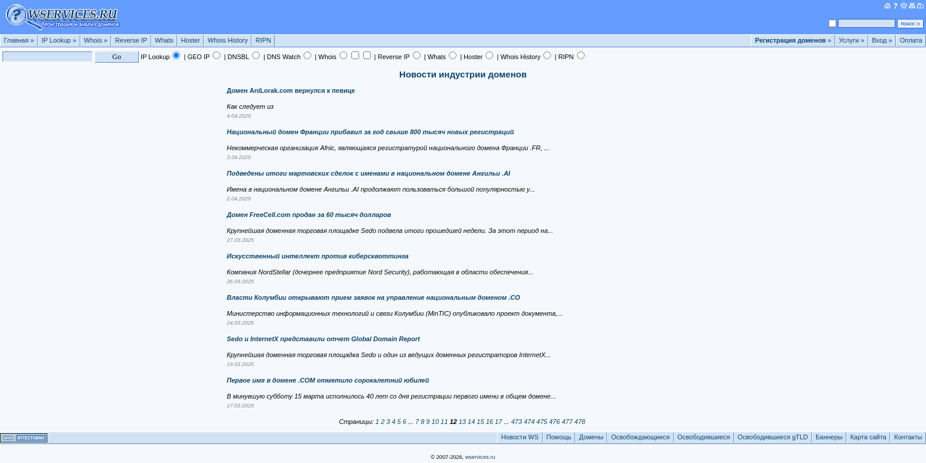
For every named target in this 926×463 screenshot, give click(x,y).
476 (554, 421)
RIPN (263, 40)
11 (444, 421)
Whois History (228, 40)
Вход (882, 40)
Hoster (190, 40)
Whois (95, 40)
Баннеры (829, 437)
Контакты (908, 437)
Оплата (911, 40)
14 (471, 421)
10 (435, 421)
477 (567, 421)
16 (489, 421)
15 (480, 421)
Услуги (852, 40)
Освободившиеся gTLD (773, 437)
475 (541, 421)
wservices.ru (480, 457)
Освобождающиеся (640, 437)
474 (529, 421)
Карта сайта (868, 437)
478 (580, 421)
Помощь (559, 437)
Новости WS (520, 437)
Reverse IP (131, 40)
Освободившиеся (703, 437)
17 (498, 421)
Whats (164, 40)
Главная (19, 40)
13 (462, 421)
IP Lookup (59, 40)
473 (516, 421)
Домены (591, 437)
